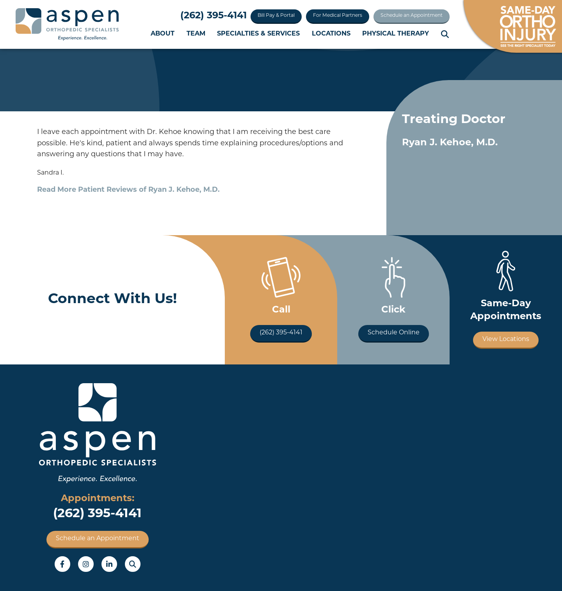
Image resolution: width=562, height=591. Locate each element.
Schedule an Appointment (412, 15)
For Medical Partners (337, 15)
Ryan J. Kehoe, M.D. (450, 143)
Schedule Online (394, 333)
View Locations (505, 339)
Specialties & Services (258, 34)
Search (445, 34)
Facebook (62, 564)
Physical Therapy (395, 34)
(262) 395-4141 (213, 16)
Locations (331, 34)
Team (196, 34)
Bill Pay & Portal (276, 15)
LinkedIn (109, 564)
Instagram (86, 564)
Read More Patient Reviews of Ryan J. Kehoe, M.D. (128, 190)
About (162, 34)
